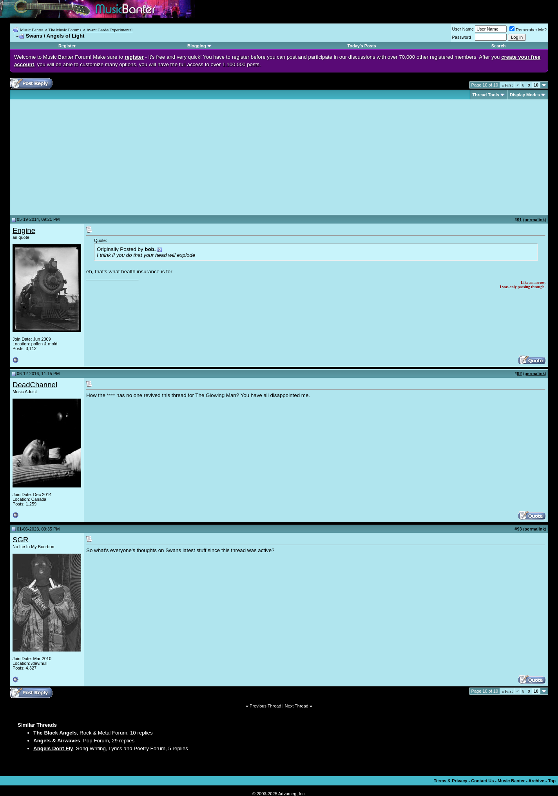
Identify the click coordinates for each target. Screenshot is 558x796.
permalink (534, 219)
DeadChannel (35, 385)
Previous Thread (265, 706)
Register (67, 45)
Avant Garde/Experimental (109, 29)
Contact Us (482, 780)
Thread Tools (486, 94)
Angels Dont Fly (53, 748)
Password (461, 37)
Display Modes (525, 94)
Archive (536, 780)
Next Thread (296, 706)
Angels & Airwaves (56, 741)
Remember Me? (528, 29)
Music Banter (31, 29)
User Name (463, 29)
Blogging (196, 45)
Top (552, 780)
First (507, 85)
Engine (24, 230)
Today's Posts (361, 45)
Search (498, 45)
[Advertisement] (78, 157)
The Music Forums (64, 29)
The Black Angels (55, 733)
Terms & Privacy (450, 780)
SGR (20, 540)
